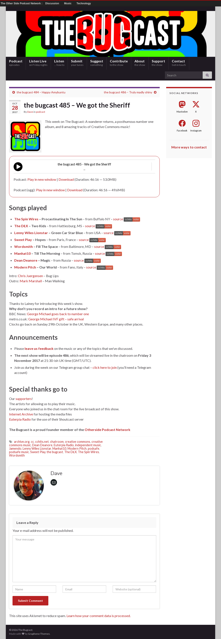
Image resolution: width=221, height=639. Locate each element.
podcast (40, 111)
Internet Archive (21, 414)
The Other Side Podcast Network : (22, 3)
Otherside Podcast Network (107, 430)
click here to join (105, 367)
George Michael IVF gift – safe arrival (56, 319)
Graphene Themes (39, 633)
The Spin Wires (26, 219)
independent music (88, 445)
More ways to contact (189, 147)
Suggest (96, 62)
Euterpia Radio (20, 419)
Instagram (196, 130)
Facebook (182, 130)
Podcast (15, 62)
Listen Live (38, 62)
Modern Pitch (25, 267)
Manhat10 (22, 253)
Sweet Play (23, 240)
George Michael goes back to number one (58, 314)
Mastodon (182, 111)
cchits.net (42, 441)
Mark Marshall (31, 281)
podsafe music (19, 452)
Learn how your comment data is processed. (98, 616)
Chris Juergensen (30, 276)
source (118, 219)
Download (66, 179)
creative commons (77, 441)
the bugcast (55, 452)
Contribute (119, 62)
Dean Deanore (25, 260)
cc (32, 441)
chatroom (57, 441)
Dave (30, 111)
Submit (77, 62)
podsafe (93, 448)
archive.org (22, 441)
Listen (59, 62)
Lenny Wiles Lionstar (31, 233)
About (139, 62)
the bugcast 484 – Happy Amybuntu (41, 92)
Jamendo (15, 448)
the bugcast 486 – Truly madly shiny (128, 92)
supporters (24, 399)
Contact (179, 62)
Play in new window (41, 179)
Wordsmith (23, 246)
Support (158, 62)
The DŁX (21, 226)
